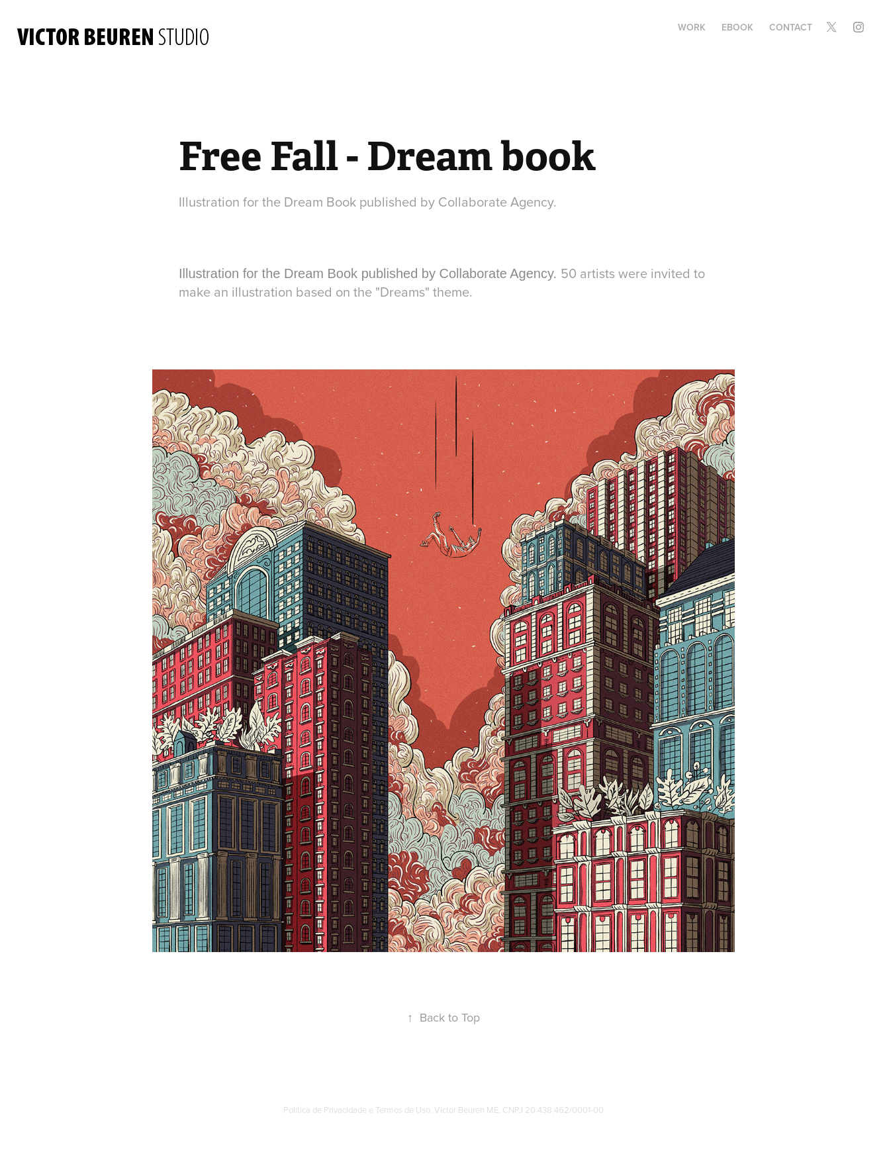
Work (692, 27)
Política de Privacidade (325, 1110)
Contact (790, 27)
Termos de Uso (402, 1110)
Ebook (737, 27)
